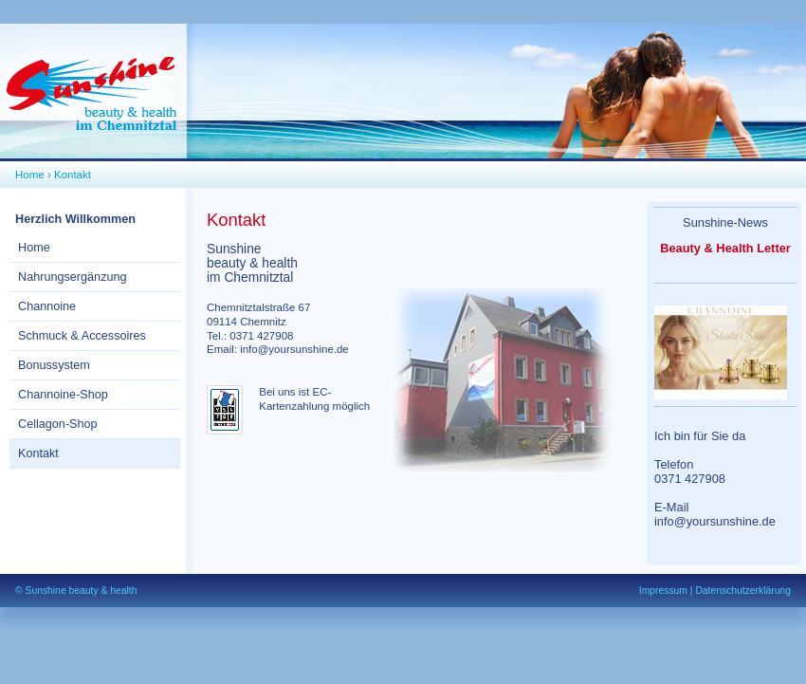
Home (30, 174)
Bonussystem (54, 365)
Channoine (47, 306)
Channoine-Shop (63, 394)
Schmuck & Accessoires (82, 335)
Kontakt (72, 174)
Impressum (663, 590)
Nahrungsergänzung (72, 277)
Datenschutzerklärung (743, 590)
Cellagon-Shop (58, 424)
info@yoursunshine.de (294, 349)
